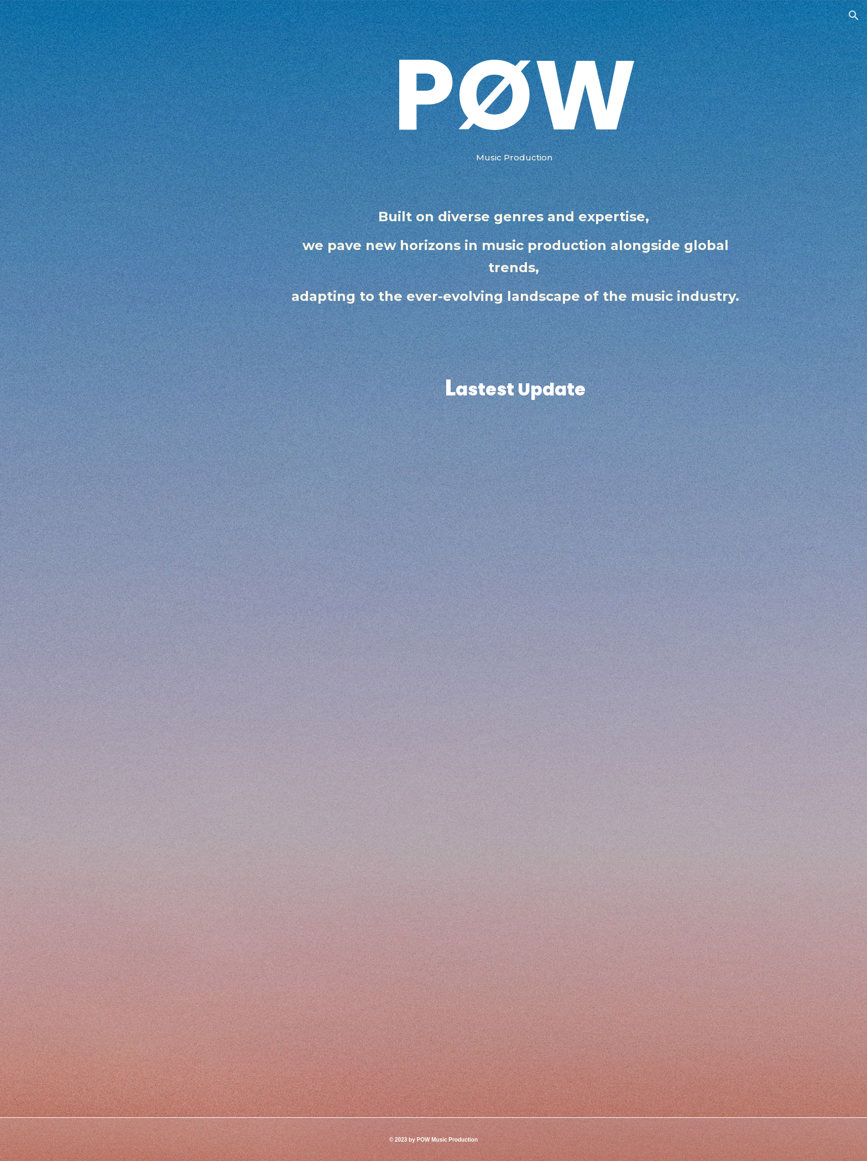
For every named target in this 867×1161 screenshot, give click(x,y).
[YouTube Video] (515, 923)
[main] (515, 115)
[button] (853, 15)
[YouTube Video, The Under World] (515, 585)
